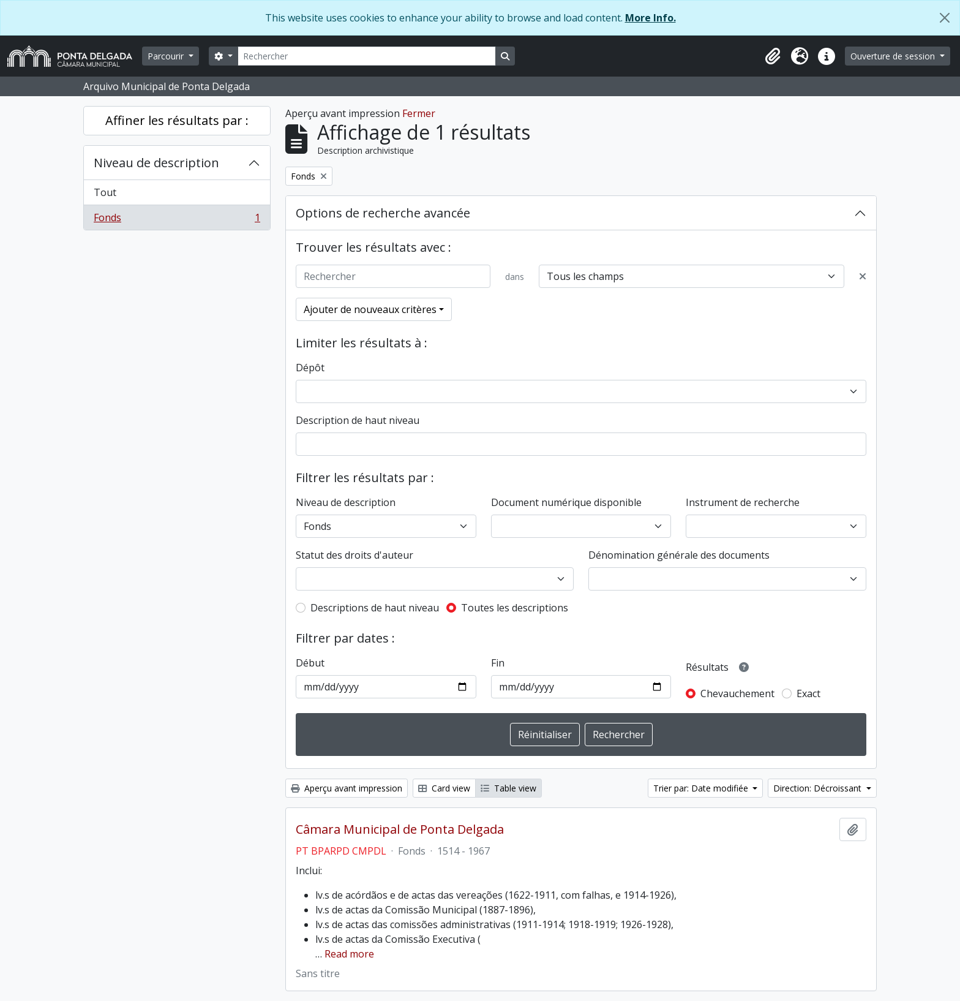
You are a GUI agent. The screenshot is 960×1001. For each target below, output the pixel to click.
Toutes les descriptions (514, 607)
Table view (508, 788)
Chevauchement (737, 693)
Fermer (418, 113)
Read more (349, 954)
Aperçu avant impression (346, 788)
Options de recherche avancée (383, 213)
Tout (105, 192)
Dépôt (310, 367)
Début (310, 663)
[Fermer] (944, 18)
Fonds (176, 220)
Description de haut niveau (357, 420)
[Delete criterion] (862, 276)
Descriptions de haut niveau (374, 607)
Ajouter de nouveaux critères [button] (370, 309)
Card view (444, 788)
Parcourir (167, 56)
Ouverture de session (893, 56)
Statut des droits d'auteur (354, 555)
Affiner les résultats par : (177, 120)
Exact (808, 693)
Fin (497, 663)
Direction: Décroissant (818, 788)
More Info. (650, 18)
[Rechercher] (367, 56)
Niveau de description (156, 162)
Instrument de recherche (743, 502)
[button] (772, 56)
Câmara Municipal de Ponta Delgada (400, 829)
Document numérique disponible (566, 502)
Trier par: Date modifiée (702, 788)
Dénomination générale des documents (679, 555)
